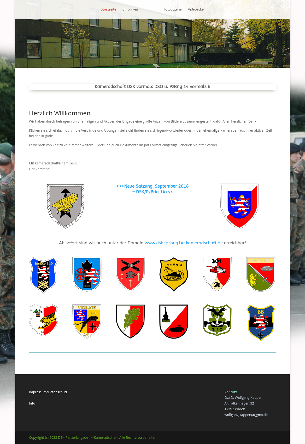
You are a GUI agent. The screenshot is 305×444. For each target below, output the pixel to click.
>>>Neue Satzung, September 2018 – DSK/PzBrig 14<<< (152, 189)
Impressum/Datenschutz (48, 392)
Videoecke (197, 9)
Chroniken (128, 9)
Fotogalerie (174, 9)
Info (32, 403)
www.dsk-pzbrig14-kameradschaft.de (184, 243)
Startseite (106, 9)
